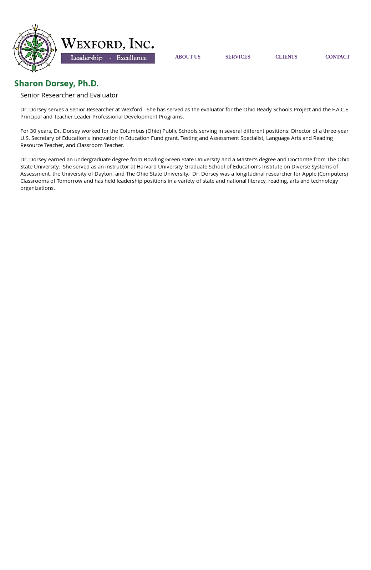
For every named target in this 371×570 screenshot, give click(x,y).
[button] (345, 57)
